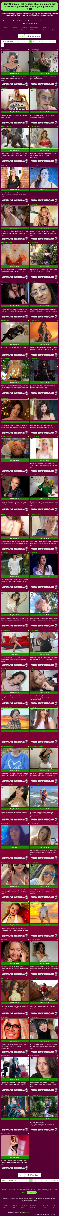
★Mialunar (33, 669)
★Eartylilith (4, 88)
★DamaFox (33, 475)
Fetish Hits (27, 1212)
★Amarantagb (34, 785)
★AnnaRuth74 (34, 398)
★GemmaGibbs (35, 166)
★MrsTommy (5, 1095)
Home (21, 36)
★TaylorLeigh (34, 50)
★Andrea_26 (34, 707)
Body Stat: (14, 73)
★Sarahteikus (34, 1017)
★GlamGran (4, 1017)
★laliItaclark (5, 591)
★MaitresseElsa (35, 359)
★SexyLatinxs (34, 901)
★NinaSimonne (6, 669)
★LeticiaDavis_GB (6, 436)
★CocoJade (34, 863)
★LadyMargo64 (6, 630)
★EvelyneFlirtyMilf (36, 1095)
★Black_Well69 (6, 901)
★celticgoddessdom (7, 746)
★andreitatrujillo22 (7, 785)
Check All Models (7, 42)
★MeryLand (4, 282)
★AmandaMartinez (7, 979)
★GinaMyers (34, 591)
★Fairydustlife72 (35, 514)
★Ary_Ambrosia (35, 939)
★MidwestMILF (5, 359)
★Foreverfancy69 (6, 242)
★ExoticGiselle (5, 1133)
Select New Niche (33, 36)
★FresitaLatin (34, 282)
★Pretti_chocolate (6, 126)
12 (53, 42)
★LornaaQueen (35, 126)
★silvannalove (5, 1055)
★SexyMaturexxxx (6, 707)
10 (46, 42)
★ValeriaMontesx (35, 979)
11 (50, 42)
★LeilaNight (4, 553)
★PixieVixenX (5, 320)
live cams (31, 1192)
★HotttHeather (5, 204)
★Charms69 (4, 823)
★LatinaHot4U (34, 1055)
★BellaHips (4, 863)
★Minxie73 (4, 939)
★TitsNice (33, 88)
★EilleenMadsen (6, 166)
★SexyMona (5, 475)
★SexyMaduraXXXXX (37, 746)
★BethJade (33, 204)
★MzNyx (3, 514)
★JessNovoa (34, 242)
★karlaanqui (34, 823)
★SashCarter (5, 398)
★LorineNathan (6, 50)
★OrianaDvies (34, 630)
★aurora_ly (33, 553)
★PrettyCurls (34, 320)
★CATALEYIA (34, 436)
